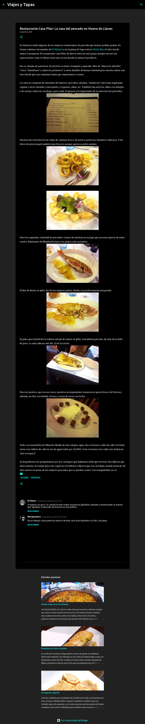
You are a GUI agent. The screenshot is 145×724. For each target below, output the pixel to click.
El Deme (32, 501)
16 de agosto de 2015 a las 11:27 (49, 501)
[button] (21, 37)
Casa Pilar (35, 477)
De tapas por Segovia (50, 693)
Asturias (24, 477)
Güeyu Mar (98, 49)
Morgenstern (34, 516)
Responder (33, 511)
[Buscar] (38, 4)
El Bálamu (57, 49)
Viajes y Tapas (21, 4)
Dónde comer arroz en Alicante (54, 604)
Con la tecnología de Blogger (72, 720)
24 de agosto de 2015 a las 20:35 (54, 517)
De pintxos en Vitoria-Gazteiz (54, 648)
